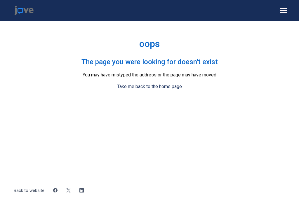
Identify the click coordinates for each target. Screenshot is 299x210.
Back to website (29, 190)
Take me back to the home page (149, 86)
